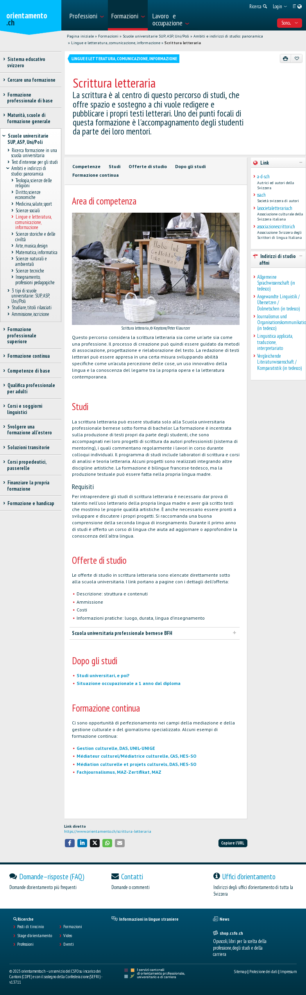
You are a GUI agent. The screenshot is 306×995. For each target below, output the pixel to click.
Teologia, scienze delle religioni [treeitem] (33, 183)
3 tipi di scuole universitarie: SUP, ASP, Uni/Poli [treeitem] (30, 296)
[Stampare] (285, 58)
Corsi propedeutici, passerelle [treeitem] (26, 465)
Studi (114, 166)
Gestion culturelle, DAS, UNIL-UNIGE (116, 748)
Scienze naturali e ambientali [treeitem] (31, 261)
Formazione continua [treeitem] (28, 356)
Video (67, 935)
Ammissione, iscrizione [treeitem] (30, 314)
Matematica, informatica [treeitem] (36, 252)
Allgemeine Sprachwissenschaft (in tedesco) (276, 283)
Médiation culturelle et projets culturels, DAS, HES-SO (137, 764)
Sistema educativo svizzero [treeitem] (26, 62)
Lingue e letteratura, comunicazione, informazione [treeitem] (33, 222)
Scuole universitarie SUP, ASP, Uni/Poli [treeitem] (27, 139)
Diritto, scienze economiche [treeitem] (28, 195)
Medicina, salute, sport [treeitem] (33, 204)
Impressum (288, 971)
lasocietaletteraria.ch (274, 208)
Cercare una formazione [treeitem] (31, 80)
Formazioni (108, 36)
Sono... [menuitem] (289, 23)
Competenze (86, 166)
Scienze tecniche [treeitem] (29, 270)
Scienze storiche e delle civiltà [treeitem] (35, 236)
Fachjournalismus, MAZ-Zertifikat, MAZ (119, 772)
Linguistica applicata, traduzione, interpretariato (274, 342)
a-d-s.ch (263, 176)
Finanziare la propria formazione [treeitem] (28, 485)
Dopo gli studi (190, 166)
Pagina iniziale (80, 36)
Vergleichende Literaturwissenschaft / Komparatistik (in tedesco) (279, 362)
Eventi (68, 944)
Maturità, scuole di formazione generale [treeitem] (28, 118)
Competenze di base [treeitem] (28, 371)
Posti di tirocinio (30, 926)
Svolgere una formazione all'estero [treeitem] (29, 429)
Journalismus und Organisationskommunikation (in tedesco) (279, 323)
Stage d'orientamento (34, 935)
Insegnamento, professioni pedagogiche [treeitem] (35, 280)
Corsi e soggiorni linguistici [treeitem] (24, 409)
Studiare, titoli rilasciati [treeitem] (31, 308)
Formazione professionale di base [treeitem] (30, 97)
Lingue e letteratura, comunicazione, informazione (115, 42)
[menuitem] (86, 15)
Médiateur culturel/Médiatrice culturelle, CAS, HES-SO (137, 756)
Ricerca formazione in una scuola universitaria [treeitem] (34, 153)
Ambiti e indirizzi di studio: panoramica (228, 36)
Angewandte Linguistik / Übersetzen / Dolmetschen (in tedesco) (278, 303)
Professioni (25, 944)
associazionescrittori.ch (276, 226)
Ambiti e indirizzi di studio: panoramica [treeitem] (29, 171)
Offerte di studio (148, 166)
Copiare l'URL (232, 843)
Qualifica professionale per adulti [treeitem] (31, 388)
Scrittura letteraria (183, 42)
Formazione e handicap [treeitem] (30, 503)
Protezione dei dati (263, 971)
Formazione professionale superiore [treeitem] (21, 335)
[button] (70, 843)
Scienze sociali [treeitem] (27, 210)
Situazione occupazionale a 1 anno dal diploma (129, 683)
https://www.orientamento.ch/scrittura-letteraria (107, 831)
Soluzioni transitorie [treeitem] (28, 447)
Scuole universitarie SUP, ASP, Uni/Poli (156, 36)
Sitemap (240, 971)
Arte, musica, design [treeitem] (31, 246)
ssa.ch (261, 195)
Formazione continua (95, 175)
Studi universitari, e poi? (103, 675)
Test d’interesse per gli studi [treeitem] (34, 162)
